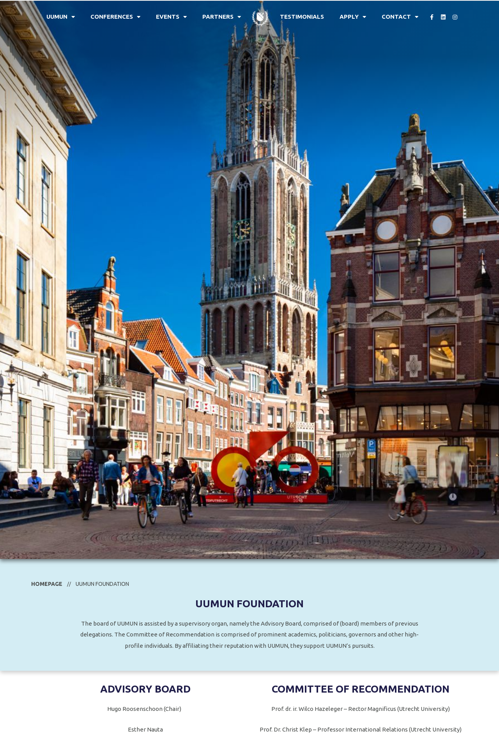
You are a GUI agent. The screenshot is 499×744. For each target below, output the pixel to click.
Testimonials (302, 16)
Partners (221, 17)
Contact (400, 17)
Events (171, 17)
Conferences (115, 17)
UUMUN (60, 17)
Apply (353, 17)
